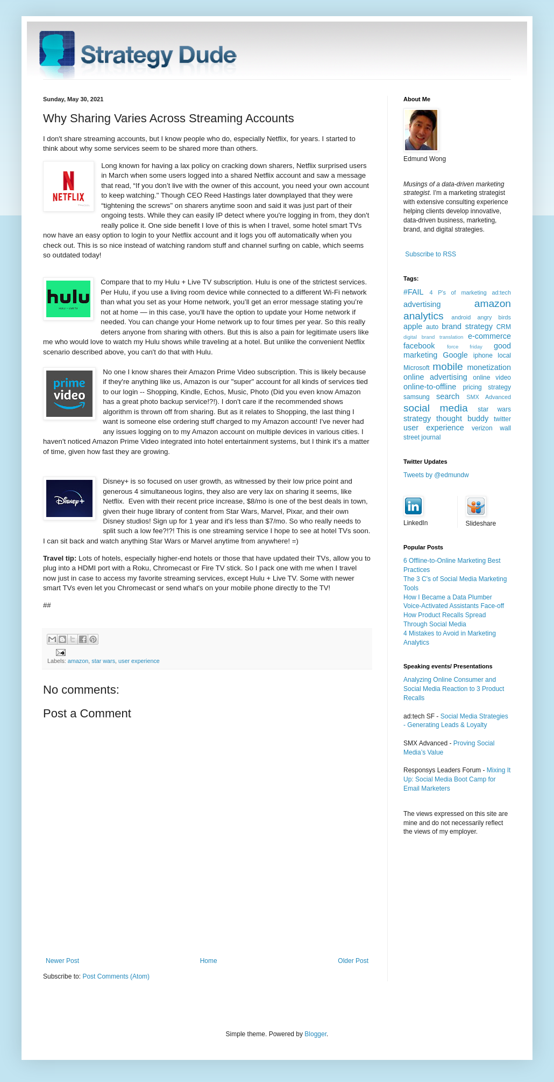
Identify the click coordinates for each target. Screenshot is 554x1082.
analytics (423, 316)
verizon (482, 428)
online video (492, 377)
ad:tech (501, 292)
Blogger (315, 1034)
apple (412, 326)
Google (455, 355)
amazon (78, 661)
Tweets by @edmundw (436, 475)
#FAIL (413, 292)
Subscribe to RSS (430, 254)
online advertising (435, 377)
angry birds (494, 317)
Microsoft (416, 368)
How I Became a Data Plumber (447, 597)
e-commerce (489, 336)
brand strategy (467, 326)
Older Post (353, 961)
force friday (464, 347)
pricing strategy (487, 387)
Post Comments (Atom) (116, 976)
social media (435, 408)
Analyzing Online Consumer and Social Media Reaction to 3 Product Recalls (453, 689)
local (504, 355)
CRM (503, 327)
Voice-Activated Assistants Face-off (453, 606)
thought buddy (462, 418)
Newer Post (62, 961)
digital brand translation (433, 337)
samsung (416, 397)
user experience (139, 661)
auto (432, 327)
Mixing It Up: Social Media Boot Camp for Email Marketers (456, 779)
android (461, 317)
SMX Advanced (488, 397)
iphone (483, 355)
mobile (447, 366)
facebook (419, 345)
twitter (502, 419)
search (447, 396)
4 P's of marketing (457, 292)
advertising (422, 304)
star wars (103, 661)
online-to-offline (429, 386)
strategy (417, 418)
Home (208, 961)
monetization (489, 367)
